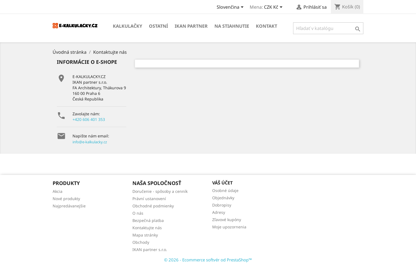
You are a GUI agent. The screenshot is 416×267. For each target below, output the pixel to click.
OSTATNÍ (158, 26)
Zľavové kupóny (226, 219)
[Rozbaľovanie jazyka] (231, 7)
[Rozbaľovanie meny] (274, 7)
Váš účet (222, 183)
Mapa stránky (145, 235)
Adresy (218, 212)
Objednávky (223, 197)
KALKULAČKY (127, 26)
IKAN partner (191, 26)
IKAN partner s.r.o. (149, 249)
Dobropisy (221, 205)
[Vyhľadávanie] (328, 28)
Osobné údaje (225, 190)
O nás (137, 213)
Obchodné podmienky (153, 206)
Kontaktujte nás (147, 227)
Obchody (140, 242)
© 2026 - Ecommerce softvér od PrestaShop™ (208, 260)
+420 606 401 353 (89, 119)
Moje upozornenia (229, 226)
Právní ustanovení (149, 198)
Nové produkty (66, 198)
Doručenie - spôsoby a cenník (160, 191)
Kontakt (266, 26)
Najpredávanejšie (69, 206)
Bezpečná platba (148, 220)
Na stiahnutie (231, 26)
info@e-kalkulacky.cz (90, 141)
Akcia (57, 191)
